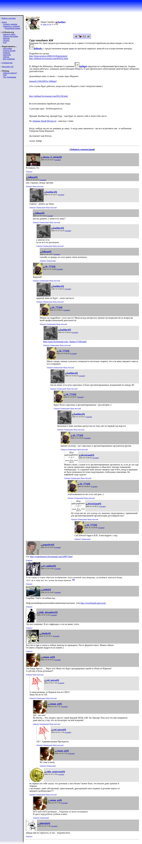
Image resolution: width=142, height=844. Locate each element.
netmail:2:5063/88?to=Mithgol (42, 81)
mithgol (83, 66)
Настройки (7, 48)
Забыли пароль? (10, 73)
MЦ (73, 580)
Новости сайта (9, 34)
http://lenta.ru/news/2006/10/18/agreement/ (48, 56)
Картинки (7, 55)
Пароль (6, 57)
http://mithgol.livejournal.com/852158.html (48, 96)
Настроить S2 (7, 67)
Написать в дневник (11, 26)
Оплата (6, 40)
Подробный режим (12, 28)
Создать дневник (10, 24)
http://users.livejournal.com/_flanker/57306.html (65, 341)
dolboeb (37, 48)
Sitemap (6, 38)
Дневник (6, 53)
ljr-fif (5, 43)
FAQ (5, 75)
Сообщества (7, 63)
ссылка (57, 160)
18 (50, 24)
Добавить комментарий (82, 149)
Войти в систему (9, 18)
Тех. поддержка (9, 77)
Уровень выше (41, 207)
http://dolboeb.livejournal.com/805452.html (48, 58)
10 (48, 24)
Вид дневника (9, 59)
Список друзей (9, 51)
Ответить (29, 171)
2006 (44, 24)
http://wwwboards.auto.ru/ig (93, 603)
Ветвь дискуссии (38, 186)
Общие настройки (10, 36)
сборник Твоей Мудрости (44, 121)
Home (4, 22)
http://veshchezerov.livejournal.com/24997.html (51, 556)
